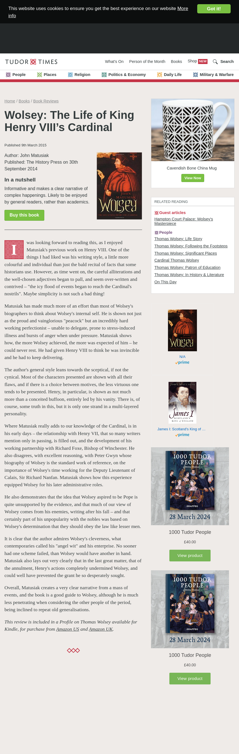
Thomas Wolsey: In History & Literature (189, 274)
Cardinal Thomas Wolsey (176, 260)
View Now (192, 178)
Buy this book (24, 215)
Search (227, 61)
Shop (193, 61)
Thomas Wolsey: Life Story (178, 239)
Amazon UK (101, 629)
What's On (114, 61)
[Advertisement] (119, 34)
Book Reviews (45, 101)
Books (176, 61)
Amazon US (67, 629)
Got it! (214, 8)
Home (9, 101)
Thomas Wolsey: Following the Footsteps (191, 246)
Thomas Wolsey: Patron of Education (187, 267)
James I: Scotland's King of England (182, 429)
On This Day (165, 282)
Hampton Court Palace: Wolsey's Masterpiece (183, 221)
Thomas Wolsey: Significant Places (185, 253)
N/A (182, 357)
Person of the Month (147, 61)
